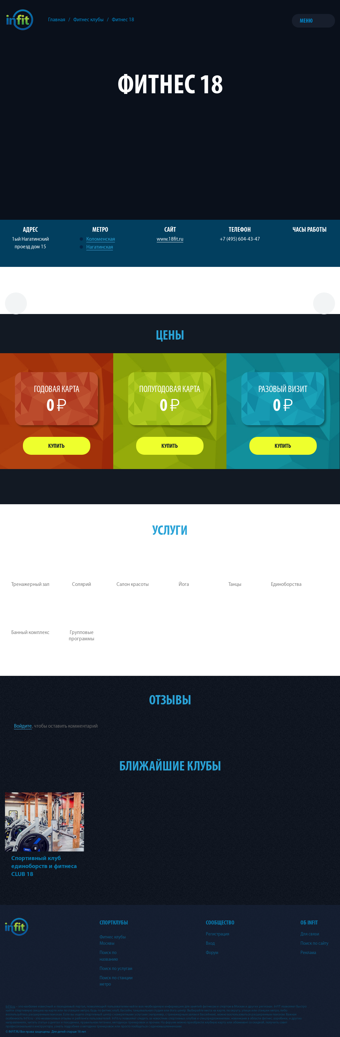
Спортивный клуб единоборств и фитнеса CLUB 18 (44, 866)
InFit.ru (10, 1006)
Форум (212, 952)
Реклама (308, 952)
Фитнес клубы (88, 20)
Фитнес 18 (123, 20)
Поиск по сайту (314, 943)
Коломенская (100, 239)
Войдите (23, 726)
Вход (210, 943)
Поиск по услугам (116, 968)
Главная (56, 20)
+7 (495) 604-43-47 (240, 239)
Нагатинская (99, 247)
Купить (56, 445)
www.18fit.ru (170, 239)
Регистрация (217, 934)
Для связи (309, 934)
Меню (306, 21)
